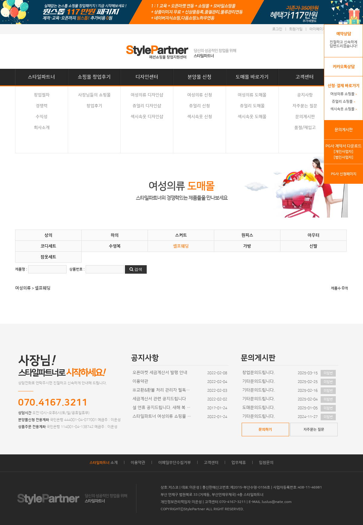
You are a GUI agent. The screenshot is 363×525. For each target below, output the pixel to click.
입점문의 (266, 462)
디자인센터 (147, 77)
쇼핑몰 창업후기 (94, 77)
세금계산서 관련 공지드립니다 (159, 398)
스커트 (181, 235)
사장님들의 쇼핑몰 (94, 95)
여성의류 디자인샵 (147, 95)
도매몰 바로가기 (252, 77)
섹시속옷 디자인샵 (147, 116)
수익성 (41, 116)
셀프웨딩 (181, 246)
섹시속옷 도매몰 (252, 116)
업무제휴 (238, 462)
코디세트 (48, 246)
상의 (48, 235)
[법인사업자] (343, 157)
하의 (115, 235)
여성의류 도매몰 (252, 95)
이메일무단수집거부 (174, 462)
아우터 (313, 235)
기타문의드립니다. (258, 381)
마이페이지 (317, 29)
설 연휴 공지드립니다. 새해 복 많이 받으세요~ (162, 407)
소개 (104, 462)
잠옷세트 (48, 257)
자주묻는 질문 (305, 105)
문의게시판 (305, 116)
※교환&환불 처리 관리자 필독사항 (162, 390)
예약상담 (343, 34)
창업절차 (42, 95)
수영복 (115, 246)
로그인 (277, 29)
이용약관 (140, 381)
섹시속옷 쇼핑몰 (343, 109)
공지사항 (305, 95)
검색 (135, 269)
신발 (313, 246)
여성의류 (23, 288)
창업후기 (94, 105)
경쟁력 (41, 105)
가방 (247, 246)
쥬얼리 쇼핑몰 (343, 101)
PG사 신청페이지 (343, 174)
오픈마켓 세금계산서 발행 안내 (159, 372)
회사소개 (42, 127)
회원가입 (295, 29)
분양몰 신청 (199, 77)
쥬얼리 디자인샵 (146, 105)
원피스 (247, 235)
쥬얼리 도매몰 (252, 105)
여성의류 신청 (199, 95)
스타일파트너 (41, 77)
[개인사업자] (343, 152)
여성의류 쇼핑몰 (343, 94)
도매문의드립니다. (258, 407)
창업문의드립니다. (258, 372)
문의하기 (265, 429)
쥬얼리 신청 (199, 105)
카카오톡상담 (344, 67)
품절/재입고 (305, 127)
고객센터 (305, 77)
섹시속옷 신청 (199, 116)
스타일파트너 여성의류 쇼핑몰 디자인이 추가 (162, 416)
